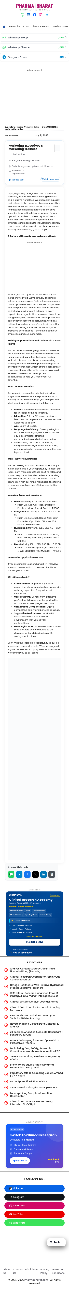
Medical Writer (60, 26)
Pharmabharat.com (36, 1280)
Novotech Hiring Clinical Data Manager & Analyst (34, 1025)
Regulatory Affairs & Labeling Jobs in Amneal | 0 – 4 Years (36, 1074)
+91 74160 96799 (22, 952)
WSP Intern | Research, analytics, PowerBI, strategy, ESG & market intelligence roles (34, 994)
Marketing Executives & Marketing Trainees (26, 147)
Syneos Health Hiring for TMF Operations (34, 1087)
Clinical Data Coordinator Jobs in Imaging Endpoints (35, 1009)
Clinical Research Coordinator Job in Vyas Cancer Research (35, 978)
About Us (6, 1271)
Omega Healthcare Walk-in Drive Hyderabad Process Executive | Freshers (37, 986)
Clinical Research (41, 26)
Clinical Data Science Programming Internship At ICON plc (31, 1103)
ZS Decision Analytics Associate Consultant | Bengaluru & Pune (36, 1033)
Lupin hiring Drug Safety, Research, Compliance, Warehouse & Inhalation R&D (35, 1050)
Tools (55, 1242)
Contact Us (18, 1271)
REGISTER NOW (34, 942)
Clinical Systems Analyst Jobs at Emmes (34, 1001)
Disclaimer (31, 1269)
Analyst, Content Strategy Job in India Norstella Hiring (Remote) (32, 970)
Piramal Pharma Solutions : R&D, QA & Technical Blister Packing (32, 1017)
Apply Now (20, 1160)
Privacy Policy (44, 1271)
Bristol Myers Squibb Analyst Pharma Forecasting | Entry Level (32, 1066)
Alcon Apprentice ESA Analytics (28, 1081)
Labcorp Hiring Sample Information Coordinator (31, 1094)
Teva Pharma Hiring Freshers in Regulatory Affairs (35, 1058)
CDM (26, 26)
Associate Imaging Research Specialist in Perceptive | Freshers (34, 1041)
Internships (14, 26)
